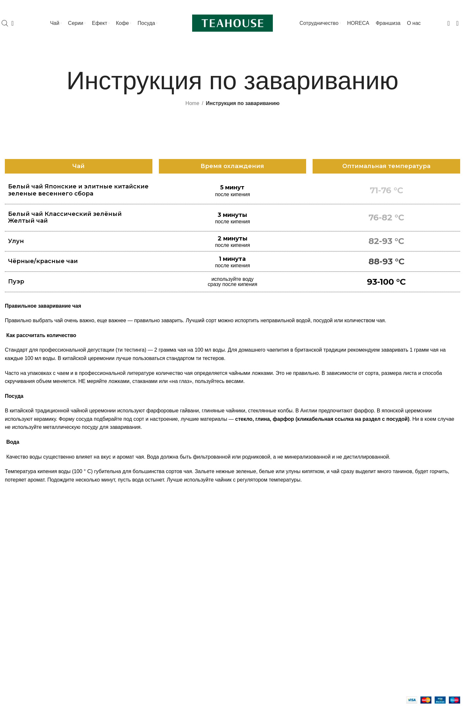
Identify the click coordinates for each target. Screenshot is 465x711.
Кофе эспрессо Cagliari (148, 552)
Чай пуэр (15, 588)
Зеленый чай (20, 552)
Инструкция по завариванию (390, 571)
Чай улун (15, 600)
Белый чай (17, 612)
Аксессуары (251, 576)
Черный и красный (27, 540)
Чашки (245, 552)
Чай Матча (18, 576)
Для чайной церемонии (265, 588)
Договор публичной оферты (387, 619)
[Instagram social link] (426, 6)
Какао (128, 576)
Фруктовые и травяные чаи (37, 624)
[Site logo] (232, 23)
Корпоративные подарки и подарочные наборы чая (400, 543)
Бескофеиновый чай (29, 636)
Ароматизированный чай (34, 564)
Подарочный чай (25, 648)
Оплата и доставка (376, 583)
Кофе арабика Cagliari (147, 540)
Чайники (247, 540)
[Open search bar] (5, 23)
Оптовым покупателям (381, 595)
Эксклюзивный (22, 672)
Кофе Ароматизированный (153, 564)
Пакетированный (25, 660)
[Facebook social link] (421, 6)
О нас (360, 607)
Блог (359, 559)
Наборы (246, 564)
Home (192, 103)
